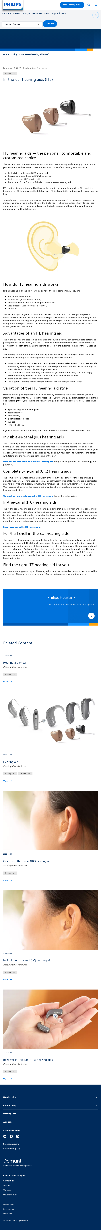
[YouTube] (4, 1138)
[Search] (89, 5)
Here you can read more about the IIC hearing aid (29, 461)
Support (7, 1187)
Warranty (8, 1191)
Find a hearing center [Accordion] (72, 4)
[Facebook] (11, 1138)
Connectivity (50, 1106)
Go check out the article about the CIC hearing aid (29, 496)
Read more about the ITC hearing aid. (23, 527)
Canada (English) (13, 1150)
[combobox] (20, 24)
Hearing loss (50, 1115)
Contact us (8, 1182)
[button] (91, 616)
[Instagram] (17, 1138)
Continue (50, 23)
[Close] (95, 15)
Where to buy (10, 1196)
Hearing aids (50, 1098)
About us (50, 1123)
